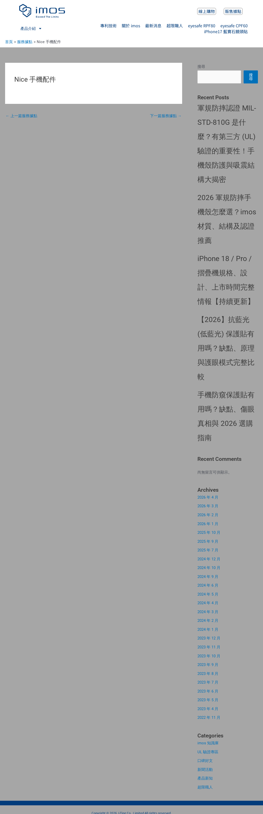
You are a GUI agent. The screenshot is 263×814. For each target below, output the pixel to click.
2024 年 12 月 (208, 558)
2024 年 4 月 (207, 601)
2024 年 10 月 (208, 566)
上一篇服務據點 (21, 116)
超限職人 (205, 781)
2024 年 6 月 (207, 583)
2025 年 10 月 (208, 532)
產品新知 (205, 772)
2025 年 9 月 (207, 540)
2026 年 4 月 (207, 497)
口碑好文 (205, 755)
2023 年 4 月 (207, 704)
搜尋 (201, 67)
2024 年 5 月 (207, 592)
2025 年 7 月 (207, 549)
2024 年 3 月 (207, 609)
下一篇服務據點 (166, 116)
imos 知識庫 (208, 738)
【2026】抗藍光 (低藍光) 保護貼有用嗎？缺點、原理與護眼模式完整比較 (226, 348)
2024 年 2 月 (207, 618)
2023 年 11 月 (208, 644)
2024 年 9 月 (207, 575)
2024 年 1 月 (207, 626)
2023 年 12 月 (208, 635)
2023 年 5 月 (207, 695)
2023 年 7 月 (207, 678)
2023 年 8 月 (207, 670)
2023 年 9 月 (207, 661)
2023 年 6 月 (207, 687)
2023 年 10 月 (208, 652)
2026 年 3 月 (207, 506)
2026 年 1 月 (207, 523)
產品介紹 (31, 28)
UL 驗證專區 (207, 747)
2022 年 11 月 (208, 713)
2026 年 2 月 (207, 514)
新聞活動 (205, 764)
